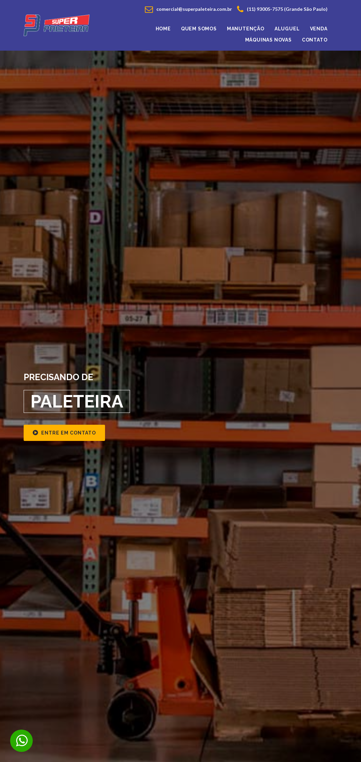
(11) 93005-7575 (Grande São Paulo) (282, 9)
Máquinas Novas (268, 40)
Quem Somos (199, 28)
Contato (315, 40)
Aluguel (287, 28)
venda (319, 28)
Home (163, 28)
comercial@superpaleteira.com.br (188, 9)
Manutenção (245, 28)
